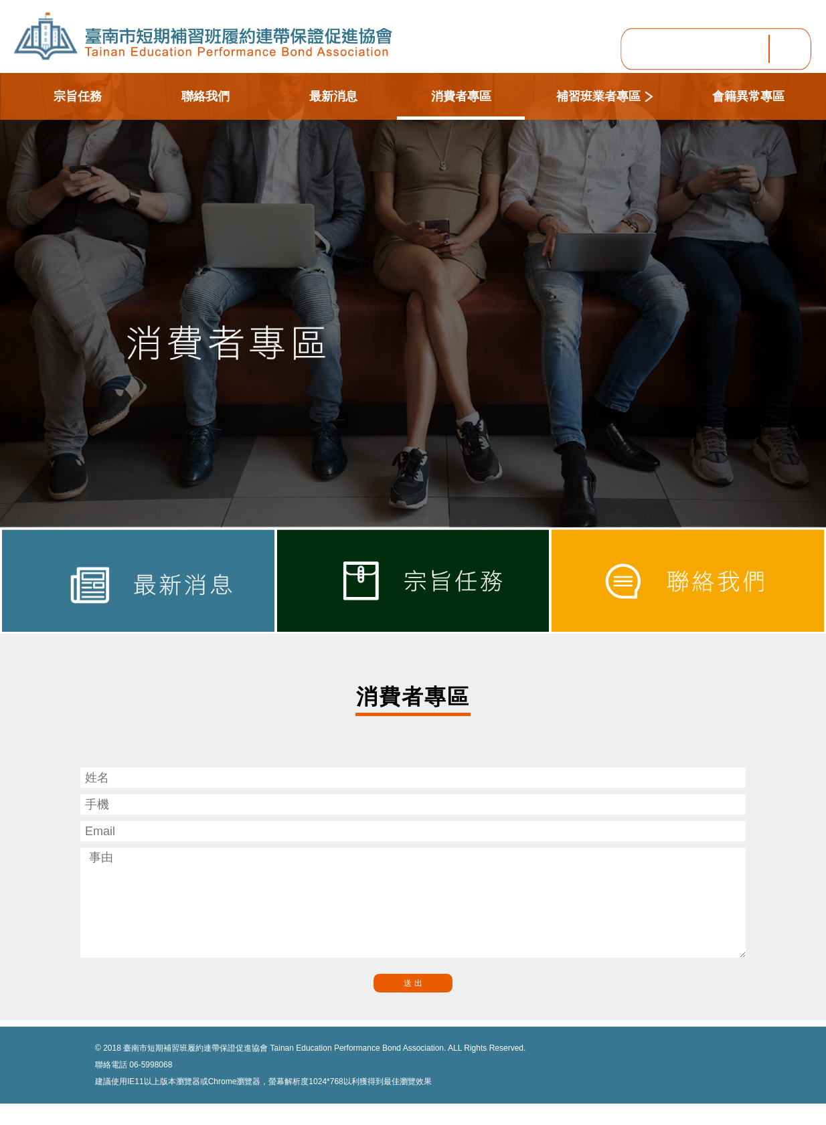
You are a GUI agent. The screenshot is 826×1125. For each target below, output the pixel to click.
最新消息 (333, 96)
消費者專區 (461, 96)
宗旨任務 (78, 96)
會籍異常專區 (748, 96)
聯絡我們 (205, 96)
